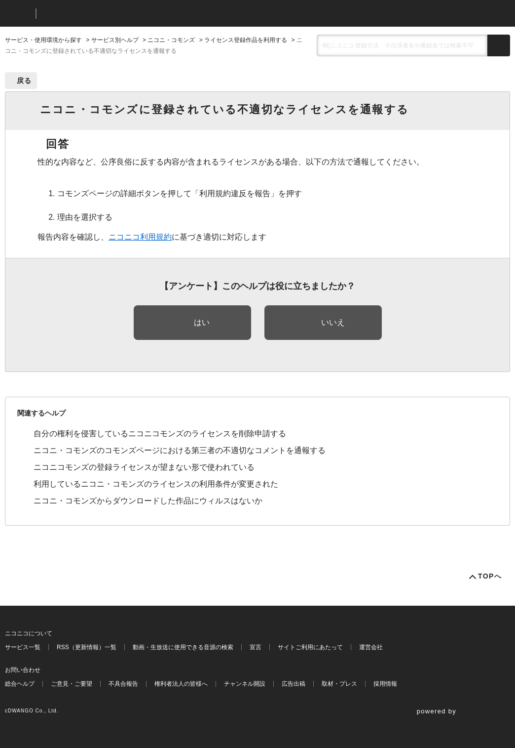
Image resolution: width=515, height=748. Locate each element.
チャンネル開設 (244, 683)
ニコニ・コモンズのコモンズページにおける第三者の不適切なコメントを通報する (180, 450)
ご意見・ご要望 (71, 683)
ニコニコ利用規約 (140, 237)
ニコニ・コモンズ (171, 40)
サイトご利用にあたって (310, 647)
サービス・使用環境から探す (43, 40)
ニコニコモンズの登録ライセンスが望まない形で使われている (144, 467)
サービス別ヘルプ (115, 40)
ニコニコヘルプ (96, 13)
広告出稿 (293, 683)
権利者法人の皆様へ (181, 683)
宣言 (255, 647)
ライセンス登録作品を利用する (245, 40)
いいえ (333, 322)
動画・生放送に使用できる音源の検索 (183, 647)
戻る (24, 80)
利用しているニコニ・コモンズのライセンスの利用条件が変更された (156, 484)
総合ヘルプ (20, 683)
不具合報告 (123, 683)
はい (202, 322)
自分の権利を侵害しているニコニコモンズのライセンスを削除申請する (160, 433)
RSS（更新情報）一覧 (86, 647)
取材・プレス (339, 683)
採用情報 (385, 683)
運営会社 (371, 647)
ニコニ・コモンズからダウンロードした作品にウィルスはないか (148, 501)
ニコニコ (18, 13)
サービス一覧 (22, 647)
